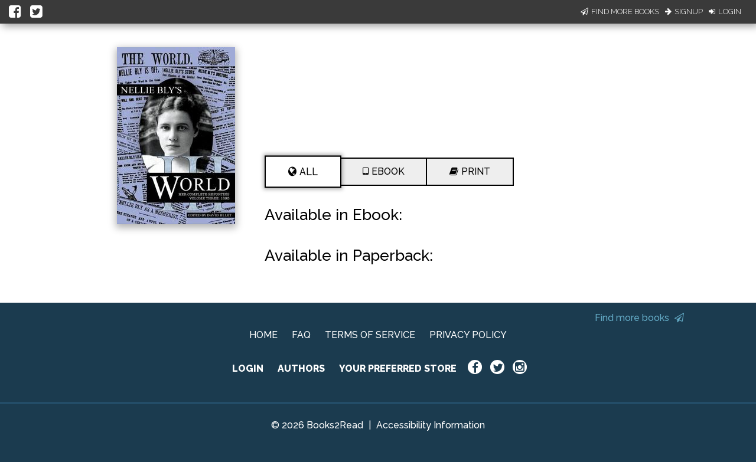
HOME (263, 334)
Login (725, 11)
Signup (684, 11)
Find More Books (620, 11)
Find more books (639, 317)
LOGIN (247, 368)
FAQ (301, 334)
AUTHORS (301, 368)
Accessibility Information (430, 425)
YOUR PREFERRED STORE (398, 368)
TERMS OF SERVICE (370, 334)
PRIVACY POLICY (468, 334)
